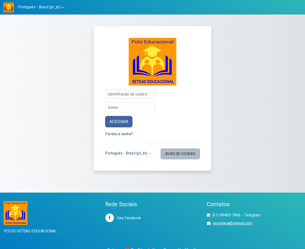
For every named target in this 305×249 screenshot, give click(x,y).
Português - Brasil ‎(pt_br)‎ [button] (126, 153)
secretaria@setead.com (232, 223)
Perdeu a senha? (119, 134)
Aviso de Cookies (180, 154)
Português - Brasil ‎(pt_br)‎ (39, 7)
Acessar (118, 121)
